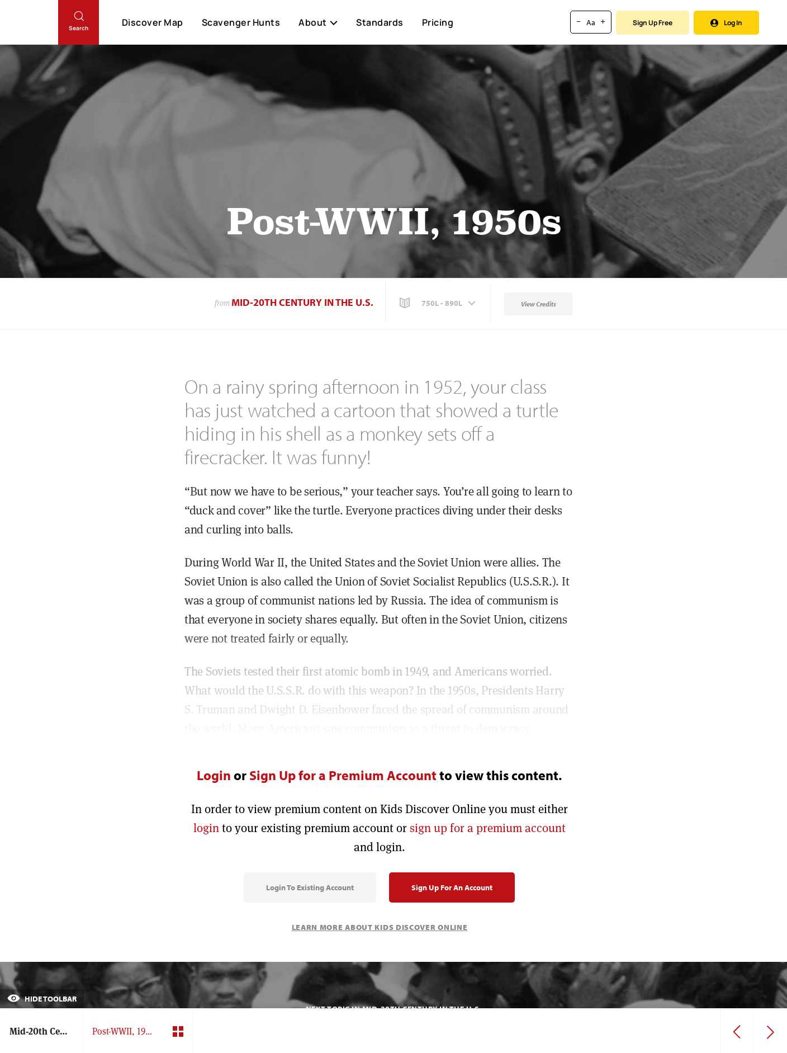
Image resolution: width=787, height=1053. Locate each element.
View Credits (538, 304)
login (206, 827)
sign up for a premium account (488, 827)
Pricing (438, 22)
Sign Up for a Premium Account (343, 775)
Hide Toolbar (42, 999)
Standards (380, 22)
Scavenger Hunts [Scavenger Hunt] (240, 23)
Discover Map (152, 22)
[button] (438, 303)
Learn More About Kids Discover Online (380, 927)
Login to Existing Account (310, 887)
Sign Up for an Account (451, 887)
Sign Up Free (652, 22)
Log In (726, 22)
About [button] (318, 22)
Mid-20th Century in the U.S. (302, 302)
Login (214, 775)
